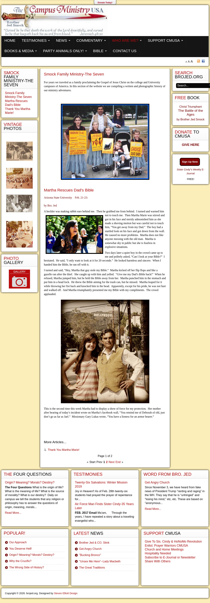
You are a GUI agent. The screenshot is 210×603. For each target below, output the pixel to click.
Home (9, 40)
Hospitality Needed (158, 553)
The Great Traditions (92, 567)
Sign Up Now (190, 161)
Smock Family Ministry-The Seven (74, 74)
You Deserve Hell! (20, 548)
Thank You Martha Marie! (63, 449)
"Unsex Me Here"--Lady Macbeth (99, 561)
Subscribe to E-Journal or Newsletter (170, 557)
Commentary (89, 40)
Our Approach (18, 542)
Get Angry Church (90, 548)
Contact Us (124, 51)
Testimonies (34, 40)
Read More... (13, 512)
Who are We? (125, 40)
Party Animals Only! (63, 51)
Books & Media (19, 51)
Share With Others (158, 561)
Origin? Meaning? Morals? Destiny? (29, 482)
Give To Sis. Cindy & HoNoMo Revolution (173, 541)
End (118, 462)
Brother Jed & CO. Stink (94, 542)
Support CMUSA (164, 40)
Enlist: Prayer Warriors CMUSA (166, 545)
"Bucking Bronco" (90, 555)
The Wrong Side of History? (26, 567)
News (61, 40)
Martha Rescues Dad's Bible (69, 190)
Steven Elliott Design (65, 593)
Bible (98, 51)
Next (111, 462)
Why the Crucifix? (20, 561)
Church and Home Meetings (164, 549)
